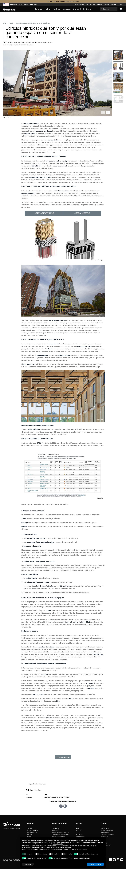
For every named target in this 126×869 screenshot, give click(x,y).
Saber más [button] (28, 864)
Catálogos (79, 830)
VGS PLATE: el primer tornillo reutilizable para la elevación (63, 1)
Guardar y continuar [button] (95, 864)
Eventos (99, 4)
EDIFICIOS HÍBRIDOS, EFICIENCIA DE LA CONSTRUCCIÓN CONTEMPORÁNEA (33, 23)
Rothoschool (79, 834)
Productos (48, 9)
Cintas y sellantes (32, 832)
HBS (52, 797)
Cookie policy (55, 830)
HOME (4, 23)
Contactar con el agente (107, 834)
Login (77, 828)
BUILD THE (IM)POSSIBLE (66, 720)
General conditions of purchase (60, 832)
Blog (87, 4)
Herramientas (66, 9)
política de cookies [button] (58, 844)
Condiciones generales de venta (60, 834)
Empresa (92, 4)
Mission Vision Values (107, 830)
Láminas (29, 834)
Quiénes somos (105, 828)
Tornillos (29, 828)
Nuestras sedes (105, 832)
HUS (54, 797)
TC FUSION (67, 797)
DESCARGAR (43, 730)
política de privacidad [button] (93, 840)
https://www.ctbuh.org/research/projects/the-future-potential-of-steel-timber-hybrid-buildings (55, 592)
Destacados (38, 9)
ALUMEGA (47, 797)
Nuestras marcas (79, 4)
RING (62, 797)
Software (78, 832)
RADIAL (58, 797)
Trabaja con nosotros (110, 4)
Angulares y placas (32, 830)
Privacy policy (55, 828)
